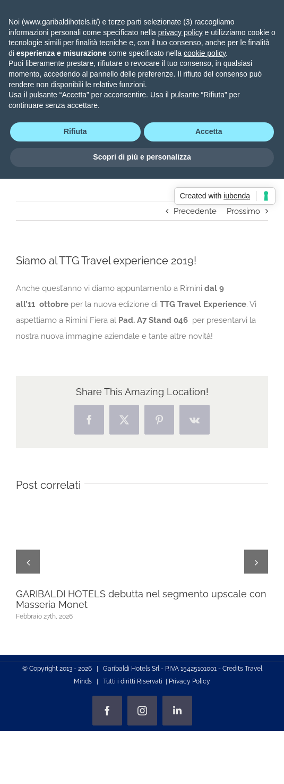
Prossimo (243, 211)
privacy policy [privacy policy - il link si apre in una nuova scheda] (180, 32)
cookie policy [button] (205, 53)
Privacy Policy (189, 681)
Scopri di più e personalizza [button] (142, 157)
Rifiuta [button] (75, 131)
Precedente (195, 211)
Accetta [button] (208, 131)
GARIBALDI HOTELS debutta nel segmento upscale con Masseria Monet (141, 599)
